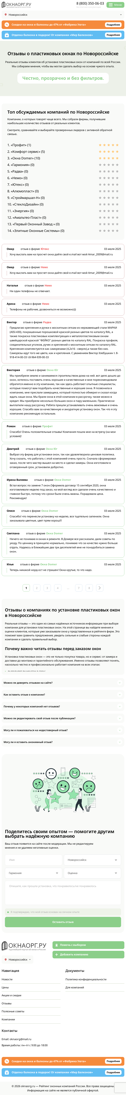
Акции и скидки (12, 995)
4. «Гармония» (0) (20, 164)
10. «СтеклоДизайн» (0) (25, 204)
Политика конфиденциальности (86, 979)
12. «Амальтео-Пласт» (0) (26, 217)
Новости (7, 979)
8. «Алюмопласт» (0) (23, 191)
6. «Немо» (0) (17, 178)
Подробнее (113, 24)
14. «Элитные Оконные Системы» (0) (35, 230)
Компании (8, 1019)
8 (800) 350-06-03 (90, 3)
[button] (63, 682)
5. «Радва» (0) (17, 171)
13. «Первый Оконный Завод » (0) (33, 224)
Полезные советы (13, 1011)
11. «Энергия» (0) (20, 211)
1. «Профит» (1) (19, 145)
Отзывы (6, 1003)
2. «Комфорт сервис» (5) (26, 151)
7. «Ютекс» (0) (18, 184)
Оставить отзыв (63, 922)
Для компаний (74, 987)
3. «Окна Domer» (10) (23, 158)
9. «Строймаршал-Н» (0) (26, 197)
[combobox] (92, 860)
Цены (5, 987)
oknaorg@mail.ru (20, 1039)
